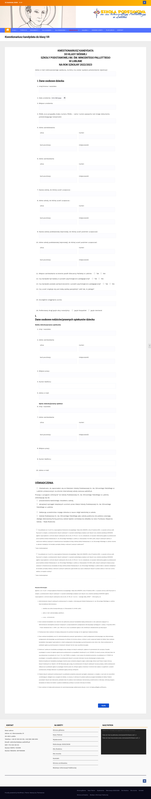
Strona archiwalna (60, 763)
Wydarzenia (57, 739)
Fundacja (23, 30)
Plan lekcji (110, 30)
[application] (123, 741)
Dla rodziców (60, 30)
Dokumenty (34, 30)
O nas (14, 30)
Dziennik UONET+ (97, 30)
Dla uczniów (46, 30)
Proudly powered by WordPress (14, 792)
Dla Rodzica (57, 749)
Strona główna (58, 730)
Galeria (85, 30)
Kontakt (120, 30)
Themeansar (40, 792)
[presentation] (101, 697)
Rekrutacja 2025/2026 (61, 744)
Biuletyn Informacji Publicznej (64, 768)
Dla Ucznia (57, 754)
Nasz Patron (57, 735)
